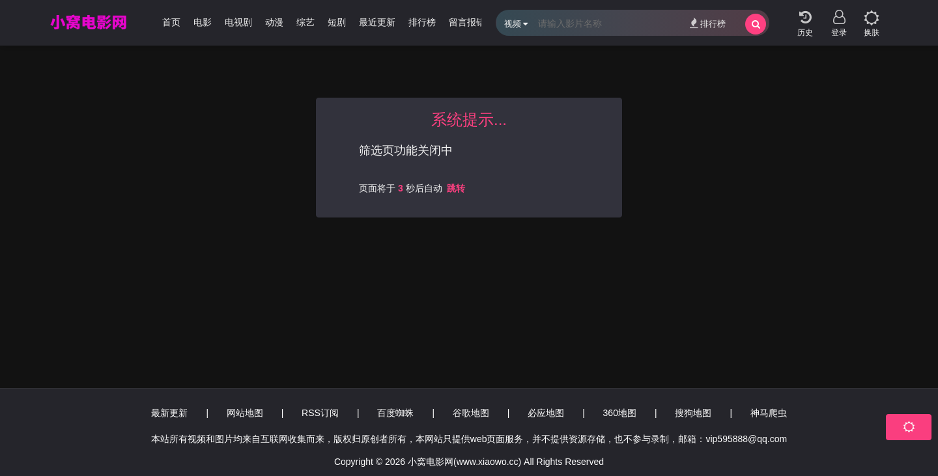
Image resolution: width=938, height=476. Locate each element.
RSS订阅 (320, 413)
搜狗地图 (693, 413)
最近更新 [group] (377, 22)
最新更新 (169, 413)
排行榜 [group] (422, 22)
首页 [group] (171, 22)
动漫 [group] (274, 22)
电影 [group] (202, 22)
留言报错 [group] (467, 22)
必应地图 (546, 413)
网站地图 (245, 413)
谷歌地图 (471, 413)
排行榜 (708, 23)
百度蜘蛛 (395, 413)
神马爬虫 (768, 413)
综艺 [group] (305, 22)
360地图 (619, 413)
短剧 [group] (337, 22)
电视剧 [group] (238, 22)
